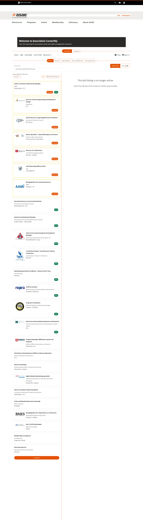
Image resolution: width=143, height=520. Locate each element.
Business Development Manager (25, 211)
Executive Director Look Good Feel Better (28, 195)
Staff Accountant (31, 280)
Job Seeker (67, 45)
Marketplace (126, 9)
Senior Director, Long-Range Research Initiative (42, 111)
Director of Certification (34, 144)
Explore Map (65, 54)
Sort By (16, 70)
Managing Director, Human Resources (38, 176)
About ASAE (88, 16)
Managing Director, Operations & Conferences (41, 406)
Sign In (126, 48)
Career (44, 16)
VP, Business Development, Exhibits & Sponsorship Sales (33, 347)
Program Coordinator (33, 296)
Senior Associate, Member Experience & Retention (42, 315)
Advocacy (73, 16)
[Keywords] (37, 60)
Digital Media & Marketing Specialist (38, 370)
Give (118, 9)
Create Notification (53, 70)
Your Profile (38, 49)
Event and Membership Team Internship (27, 395)
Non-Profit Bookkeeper (34, 418)
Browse (57, 54)
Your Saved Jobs (90, 54)
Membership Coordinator (22, 429)
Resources (17, 16)
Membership (58, 16)
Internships (28, 49)
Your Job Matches (77, 54)
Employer (76, 45)
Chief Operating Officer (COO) (35, 160)
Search (50, 54)
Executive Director (20, 441)
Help (118, 48)
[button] (25, 2)
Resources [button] (46, 49)
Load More (37, 451)
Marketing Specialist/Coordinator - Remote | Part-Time (32, 265)
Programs (31, 16)
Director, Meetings (20, 358)
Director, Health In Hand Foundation (26, 383)
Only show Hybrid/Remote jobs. (25, 63)
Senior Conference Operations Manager (27, 77)
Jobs (21, 49)
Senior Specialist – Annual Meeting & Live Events (42, 128)
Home (16, 49)
